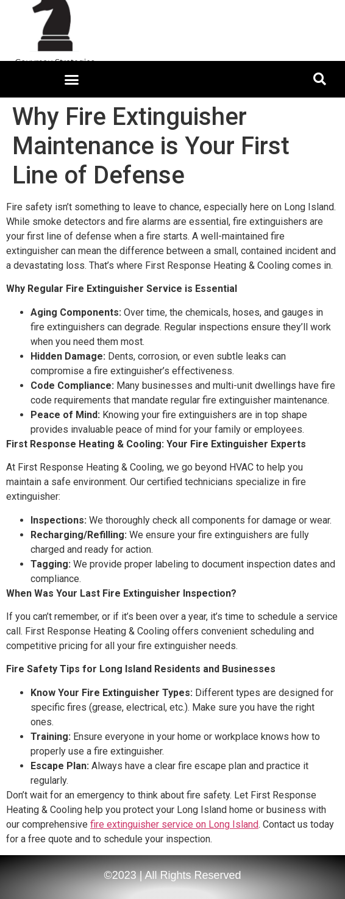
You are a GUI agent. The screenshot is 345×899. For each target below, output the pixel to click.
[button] (72, 79)
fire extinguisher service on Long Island (174, 824)
